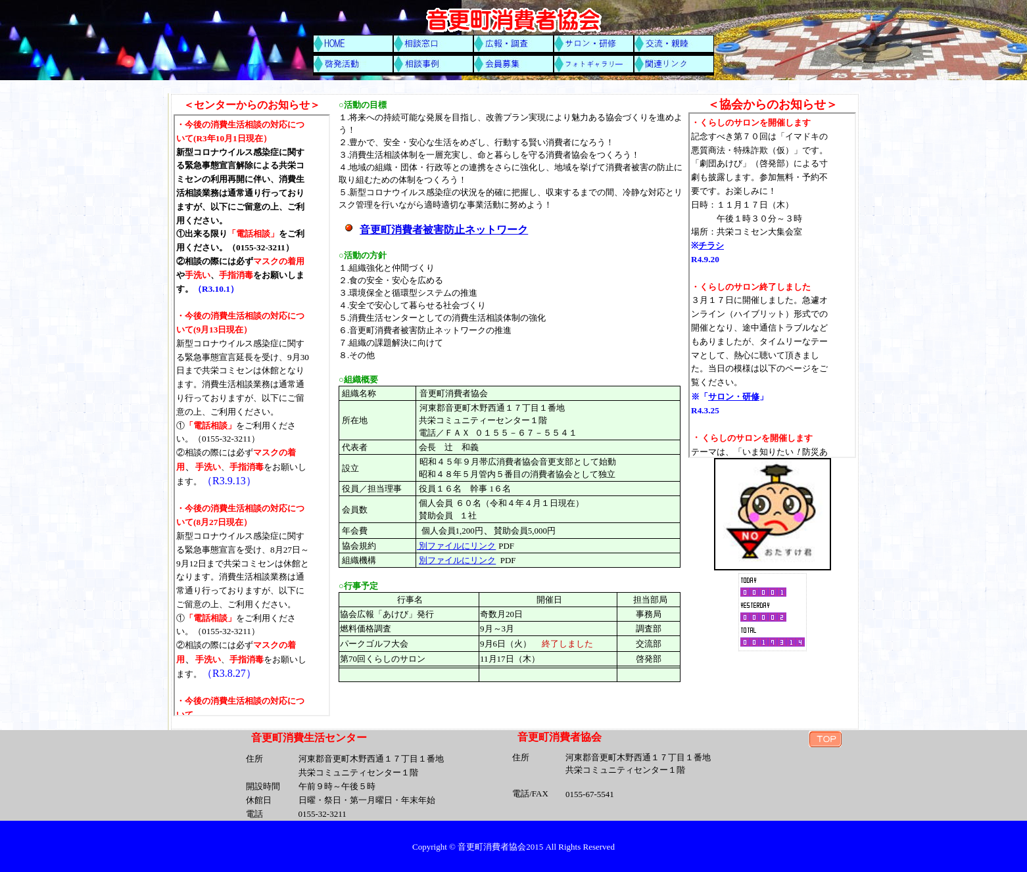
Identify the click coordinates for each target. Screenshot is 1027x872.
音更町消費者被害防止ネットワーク (444, 229)
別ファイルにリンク (456, 546)
